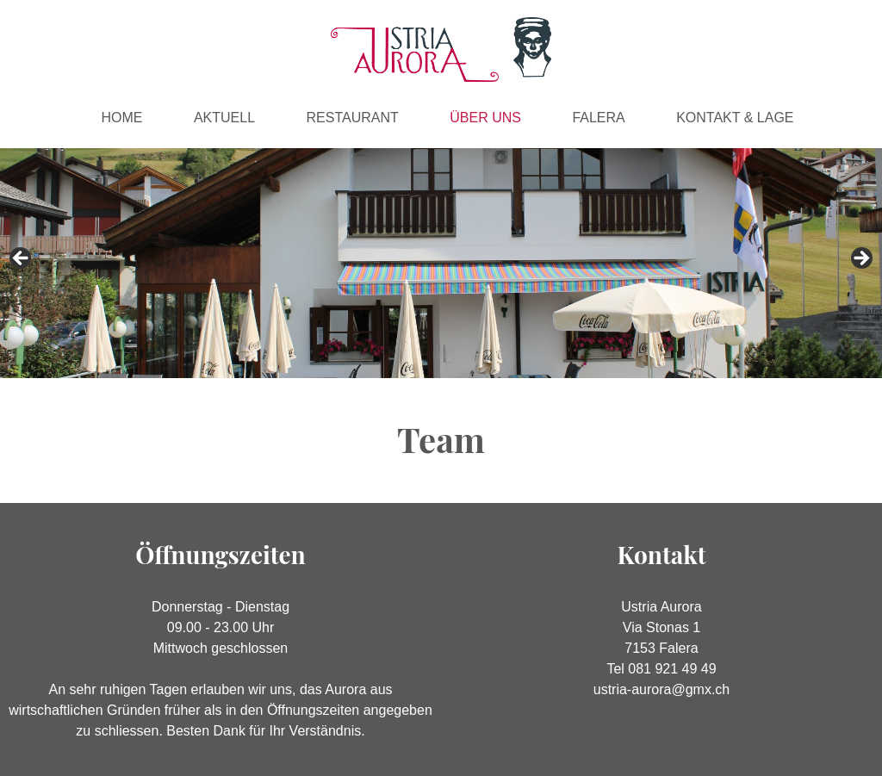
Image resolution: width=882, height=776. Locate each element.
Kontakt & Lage (734, 117)
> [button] (860, 259)
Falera (598, 117)
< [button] (21, 259)
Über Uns (485, 117)
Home (121, 117)
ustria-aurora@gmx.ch (661, 689)
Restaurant (353, 117)
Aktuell (224, 117)
